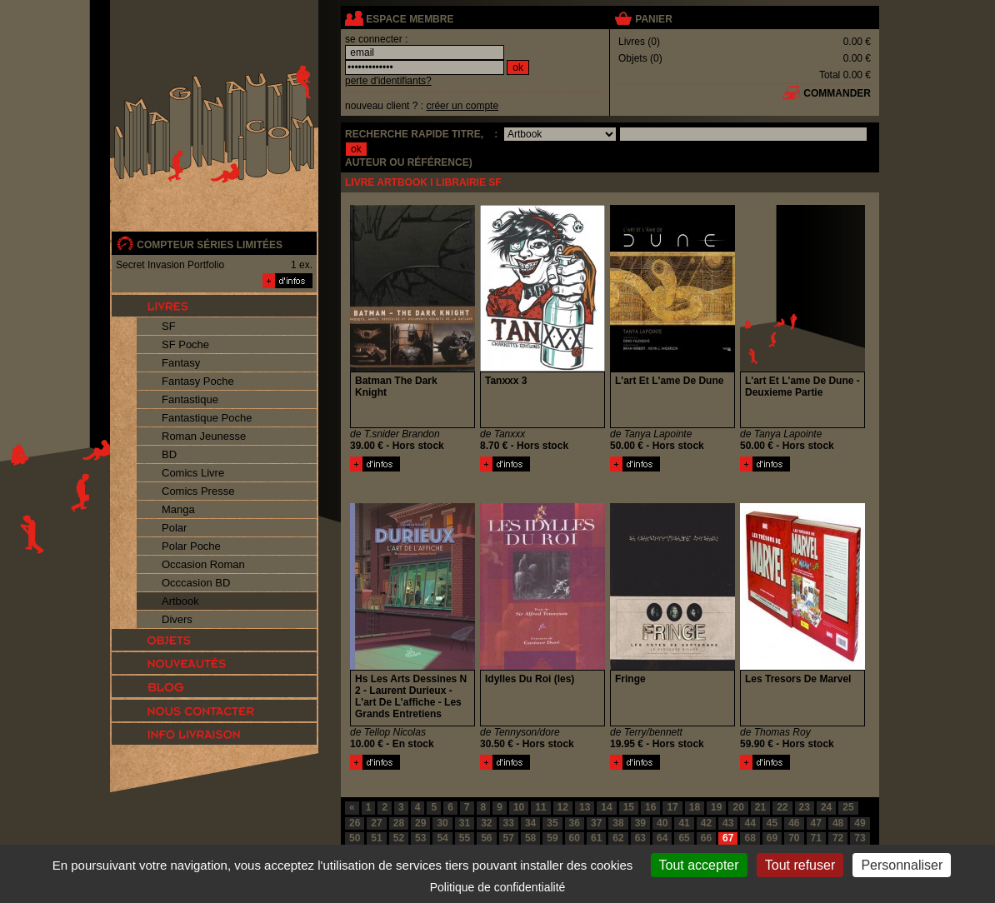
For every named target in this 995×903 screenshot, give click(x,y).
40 (662, 823)
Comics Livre (193, 472)
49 (859, 823)
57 (508, 838)
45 (772, 823)
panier (653, 19)
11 (540, 807)
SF (169, 326)
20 (737, 807)
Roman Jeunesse (204, 436)
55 (464, 838)
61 (596, 838)
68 (749, 838)
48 (837, 823)
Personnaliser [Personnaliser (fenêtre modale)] (901, 865)
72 (837, 838)
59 (552, 838)
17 (672, 807)
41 (683, 823)
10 (518, 807)
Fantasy (181, 363)
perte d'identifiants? (388, 81)
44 (749, 823)
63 (640, 838)
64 (662, 838)
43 (727, 823)
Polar (174, 527)
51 (376, 838)
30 (442, 823)
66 (706, 838)
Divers (177, 619)
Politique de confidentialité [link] (498, 887)
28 (398, 823)
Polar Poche (191, 546)
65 (683, 838)
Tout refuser (800, 865)
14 (606, 807)
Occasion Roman (203, 564)
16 (650, 807)
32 (486, 823)
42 (706, 823)
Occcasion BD (196, 582)
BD (169, 454)
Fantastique (190, 399)
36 (574, 823)
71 (816, 838)
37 (596, 823)
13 (584, 807)
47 (816, 823)
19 (716, 807)
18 (694, 807)
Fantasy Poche (198, 381)
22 (782, 807)
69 (772, 838)
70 (793, 838)
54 (442, 838)
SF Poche (185, 344)
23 (804, 807)
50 (354, 838)
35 (552, 823)
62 (617, 838)
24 (826, 807)
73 (859, 838)
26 (354, 823)
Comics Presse (198, 491)
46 (793, 823)
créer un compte (462, 106)
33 (508, 823)
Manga (178, 509)
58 (530, 838)
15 (628, 807)
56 (486, 838)
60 (574, 838)
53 (420, 838)
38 (617, 823)
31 (464, 823)
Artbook (180, 601)
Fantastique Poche (207, 418)
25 (847, 807)
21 (760, 807)
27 (376, 823)
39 (640, 823)
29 (420, 823)
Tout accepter (699, 865)
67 (727, 838)
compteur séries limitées (209, 245)
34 (530, 823)
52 (398, 838)
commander (837, 93)
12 (563, 807)
